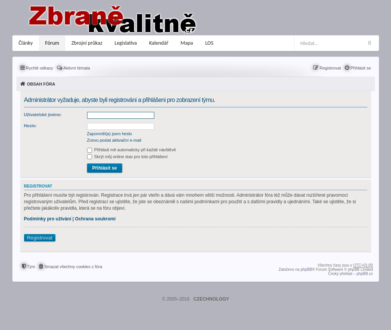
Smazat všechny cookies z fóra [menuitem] (73, 266)
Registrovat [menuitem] (330, 68)
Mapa (187, 43)
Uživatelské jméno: (43, 114)
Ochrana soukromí (95, 219)
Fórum (52, 43)
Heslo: (30, 125)
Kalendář (158, 43)
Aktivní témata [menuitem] (76, 68)
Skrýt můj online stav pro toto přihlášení (127, 156)
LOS (209, 43)
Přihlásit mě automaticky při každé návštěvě (131, 149)
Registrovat (40, 238)
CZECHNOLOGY (211, 299)
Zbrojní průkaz (86, 43)
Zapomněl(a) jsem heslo (109, 133)
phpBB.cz (365, 274)
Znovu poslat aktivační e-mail (114, 140)
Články (26, 43)
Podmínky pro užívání (47, 219)
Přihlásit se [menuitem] (361, 68)
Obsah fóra (41, 84)
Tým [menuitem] (31, 266)
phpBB (306, 269)
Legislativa (126, 43)
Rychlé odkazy (39, 68)
